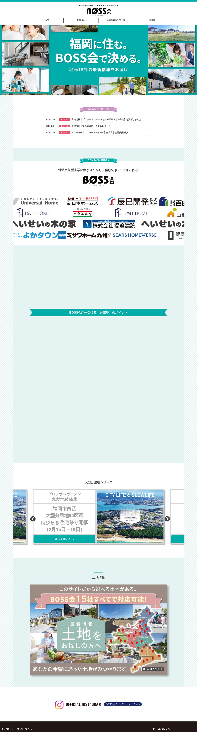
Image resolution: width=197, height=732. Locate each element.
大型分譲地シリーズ (116, 20)
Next (165, 516)
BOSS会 (81, 20)
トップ (46, 20)
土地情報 (151, 20)
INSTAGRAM (160, 728)
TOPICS (6, 728)
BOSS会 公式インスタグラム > (123, 703)
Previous (31, 516)
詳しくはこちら (64, 538)
